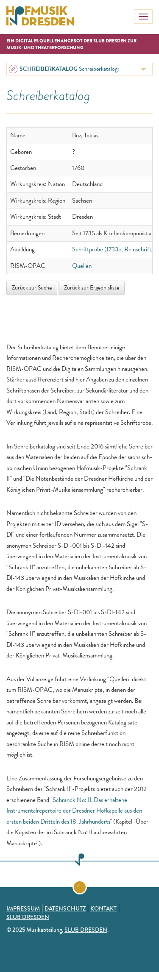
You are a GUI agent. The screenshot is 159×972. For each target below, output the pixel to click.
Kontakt (103, 908)
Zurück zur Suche (32, 287)
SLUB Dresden (27, 917)
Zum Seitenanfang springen (86, 885)
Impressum (23, 908)
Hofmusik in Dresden (40, 17)
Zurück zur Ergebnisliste (91, 287)
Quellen (82, 265)
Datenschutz (65, 908)
